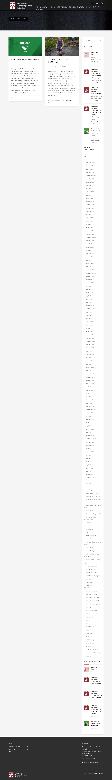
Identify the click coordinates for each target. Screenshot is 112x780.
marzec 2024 (89, 221)
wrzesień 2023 (90, 241)
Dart (87, 532)
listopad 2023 (90, 234)
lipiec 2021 (89, 312)
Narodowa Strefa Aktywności (90, 587)
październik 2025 (91, 176)
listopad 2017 (90, 436)
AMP (9, 752)
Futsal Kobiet (90, 547)
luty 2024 (88, 224)
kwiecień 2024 (90, 218)
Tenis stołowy (90, 640)
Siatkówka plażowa (91, 610)
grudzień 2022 (90, 267)
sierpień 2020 (90, 348)
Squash (88, 623)
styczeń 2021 (90, 332)
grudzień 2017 (90, 432)
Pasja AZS (11, 749)
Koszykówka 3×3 (91, 569)
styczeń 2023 (90, 263)
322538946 (87, 753)
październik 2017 (91, 439)
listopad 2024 (90, 202)
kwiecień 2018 (90, 419)
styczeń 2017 (90, 468)
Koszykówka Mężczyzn (93, 576)
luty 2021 (88, 328)
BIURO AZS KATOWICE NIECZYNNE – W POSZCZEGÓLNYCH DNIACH (97, 110)
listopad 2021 (90, 306)
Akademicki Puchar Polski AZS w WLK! (95, 131)
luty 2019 (88, 397)
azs (30, 64)
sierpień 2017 (90, 445)
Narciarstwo (89, 582)
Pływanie (88, 607)
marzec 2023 (89, 257)
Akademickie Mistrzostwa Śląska (92, 506)
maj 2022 (88, 286)
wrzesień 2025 (90, 179)
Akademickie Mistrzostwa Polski (92, 501)
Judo (87, 563)
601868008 (88, 756)
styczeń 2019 (90, 400)
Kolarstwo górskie (91, 566)
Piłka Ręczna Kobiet (92, 594)
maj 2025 (88, 189)
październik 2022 (91, 273)
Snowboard (89, 617)
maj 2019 (88, 387)
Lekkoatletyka (90, 579)
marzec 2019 (89, 393)
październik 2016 (91, 478)
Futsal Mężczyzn (91, 551)
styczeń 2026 (90, 166)
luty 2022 (88, 296)
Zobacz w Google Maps (90, 762)
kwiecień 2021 (90, 322)
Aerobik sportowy (91, 490)
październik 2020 (91, 341)
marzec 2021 (89, 325)
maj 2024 (88, 215)
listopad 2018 (90, 406)
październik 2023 (91, 237)
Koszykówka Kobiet (92, 572)
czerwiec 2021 (90, 315)
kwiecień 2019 (90, 390)
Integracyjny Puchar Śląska (94, 559)
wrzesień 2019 (90, 380)
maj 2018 (88, 416)
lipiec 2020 (89, 351)
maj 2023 (88, 250)
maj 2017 (88, 455)
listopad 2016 (90, 475)
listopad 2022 (90, 270)
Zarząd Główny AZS (14, 747)
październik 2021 (91, 309)
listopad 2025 (90, 172)
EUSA (29, 747)
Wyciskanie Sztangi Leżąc (93, 653)
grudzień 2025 (90, 169)
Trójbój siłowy (90, 643)
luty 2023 (88, 260)
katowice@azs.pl (90, 758)
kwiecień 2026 (90, 163)
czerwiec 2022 (90, 283)
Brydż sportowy (90, 529)
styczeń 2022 (90, 299)
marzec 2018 (89, 423)
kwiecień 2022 (90, 289)
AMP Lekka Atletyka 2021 (93, 514)
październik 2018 (91, 410)
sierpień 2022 (90, 280)
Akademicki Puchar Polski (28, 98)
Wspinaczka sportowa (92, 649)
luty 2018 (88, 426)
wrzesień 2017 (90, 442)
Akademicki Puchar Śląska (93, 496)
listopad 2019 (90, 374)
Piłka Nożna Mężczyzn (92, 591)
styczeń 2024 (90, 228)
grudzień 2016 (90, 471)
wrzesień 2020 (90, 345)
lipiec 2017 (89, 449)
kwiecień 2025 (90, 192)
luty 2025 (88, 195)
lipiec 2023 (89, 244)
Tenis (87, 636)
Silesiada (88, 614)
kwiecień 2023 (90, 254)
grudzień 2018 (90, 403)
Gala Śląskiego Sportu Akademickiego (91, 555)
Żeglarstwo (89, 656)
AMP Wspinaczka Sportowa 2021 (90, 518)
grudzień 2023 (90, 231)
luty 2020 (88, 364)
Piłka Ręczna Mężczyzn (93, 597)
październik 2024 (91, 205)
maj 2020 (88, 358)
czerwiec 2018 (90, 413)
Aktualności (89, 510)
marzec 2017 (89, 462)
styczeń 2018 (90, 429)
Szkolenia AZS (90, 633)
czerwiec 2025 (90, 185)
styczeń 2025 (90, 198)
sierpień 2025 (90, 182)
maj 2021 (88, 319)
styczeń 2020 (90, 367)
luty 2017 (88, 465)
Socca (87, 620)
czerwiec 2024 (90, 211)
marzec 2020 (89, 361)
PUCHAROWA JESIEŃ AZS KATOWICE (25, 59)
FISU (28, 749)
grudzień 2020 (90, 335)
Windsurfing (89, 646)
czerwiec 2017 (90, 452)
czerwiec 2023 (90, 247)
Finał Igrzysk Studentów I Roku (92, 543)
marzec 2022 (89, 293)
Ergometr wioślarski (92, 535)
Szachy (88, 630)
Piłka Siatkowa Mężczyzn (93, 604)
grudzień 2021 (90, 302)
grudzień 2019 (90, 371)
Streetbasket (90, 627)
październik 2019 (91, 377)
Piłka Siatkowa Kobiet (92, 601)
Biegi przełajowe (91, 526)
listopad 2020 (90, 338)
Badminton (89, 522)
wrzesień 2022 (90, 276)
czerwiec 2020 (90, 354)
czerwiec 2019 (90, 384)
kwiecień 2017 (90, 458)
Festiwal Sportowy (91, 539)
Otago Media (99, 773)
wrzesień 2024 (90, 208)
